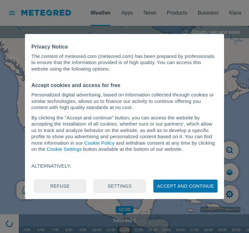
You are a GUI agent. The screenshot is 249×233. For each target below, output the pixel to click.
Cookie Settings (64, 149)
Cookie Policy (99, 143)
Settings (120, 186)
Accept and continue (185, 186)
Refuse (60, 186)
